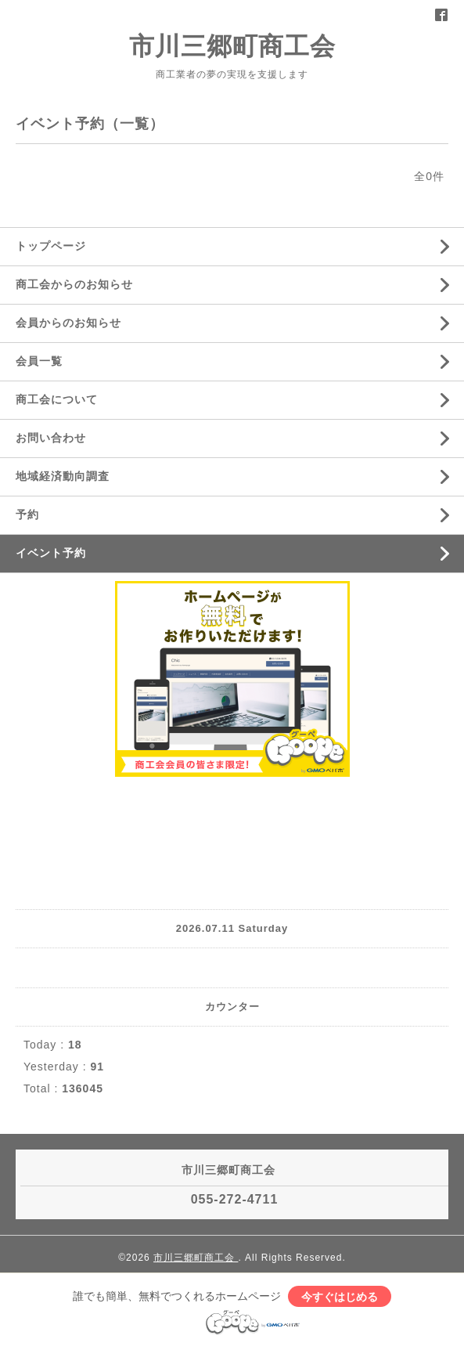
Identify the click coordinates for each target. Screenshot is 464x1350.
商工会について (57, 399)
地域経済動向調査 (63, 476)
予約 (27, 514)
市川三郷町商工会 (232, 46)
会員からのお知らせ (68, 322)
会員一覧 (39, 361)
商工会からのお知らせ (74, 284)
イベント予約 (51, 553)
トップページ (51, 246)
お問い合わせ (51, 437)
